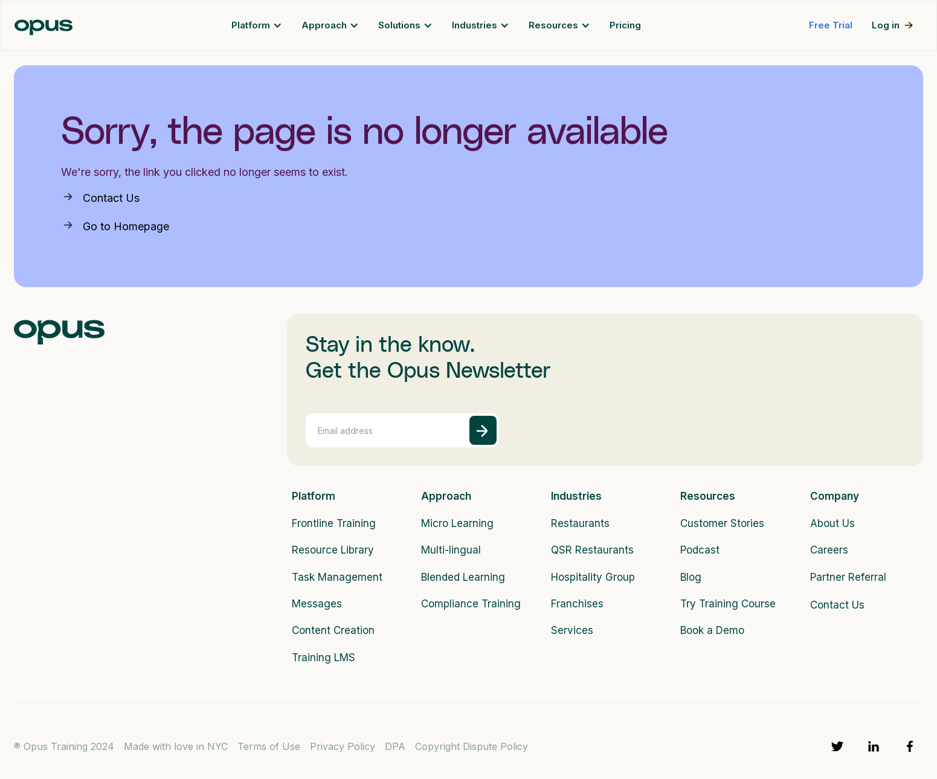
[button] (257, 25)
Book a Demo (712, 630)
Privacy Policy (342, 746)
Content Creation (333, 630)
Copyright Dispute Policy (471, 746)
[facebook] (910, 746)
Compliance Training (464, 604)
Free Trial (830, 25)
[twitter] (837, 746)
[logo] (59, 329)
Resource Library (333, 550)
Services (572, 630)
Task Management (335, 577)
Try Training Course (723, 604)
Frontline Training (334, 523)
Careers (829, 550)
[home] (43, 26)
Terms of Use (268, 746)
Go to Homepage (126, 226)
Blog (690, 577)
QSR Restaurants (592, 550)
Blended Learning (463, 577)
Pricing (625, 25)
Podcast (700, 550)
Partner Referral (848, 577)
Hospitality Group (593, 577)
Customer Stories (722, 523)
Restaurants (580, 523)
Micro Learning (457, 523)
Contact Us (111, 198)
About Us (832, 523)
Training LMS (323, 657)
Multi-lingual (451, 550)
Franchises (577, 604)
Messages (317, 604)
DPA (395, 746)
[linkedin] (873, 746)
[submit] (483, 430)
